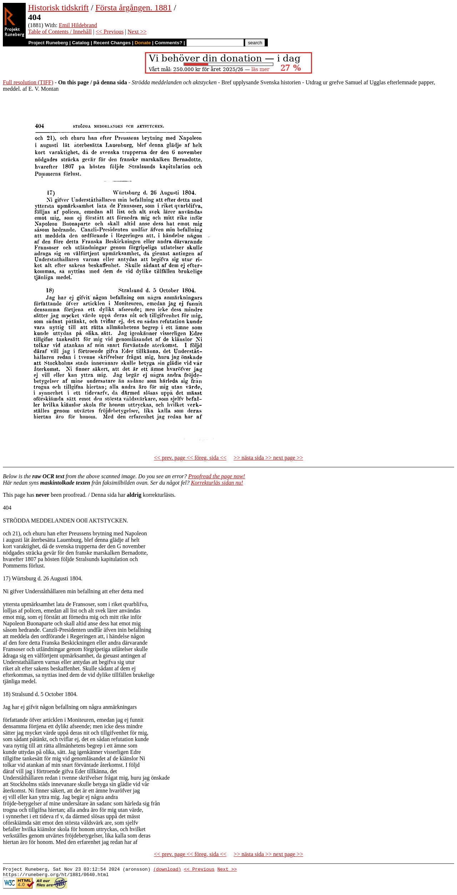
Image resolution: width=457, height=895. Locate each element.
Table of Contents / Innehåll (59, 32)
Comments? (168, 42)
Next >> (136, 32)
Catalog (81, 42)
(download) (167, 870)
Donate (143, 42)
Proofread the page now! (216, 476)
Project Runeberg (48, 42)
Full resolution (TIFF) (28, 82)
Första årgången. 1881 (133, 7)
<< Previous (110, 32)
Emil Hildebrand (78, 25)
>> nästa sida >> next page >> (268, 458)
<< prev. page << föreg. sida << (190, 458)
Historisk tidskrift (58, 7)
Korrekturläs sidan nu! (217, 483)
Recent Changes (112, 42)
